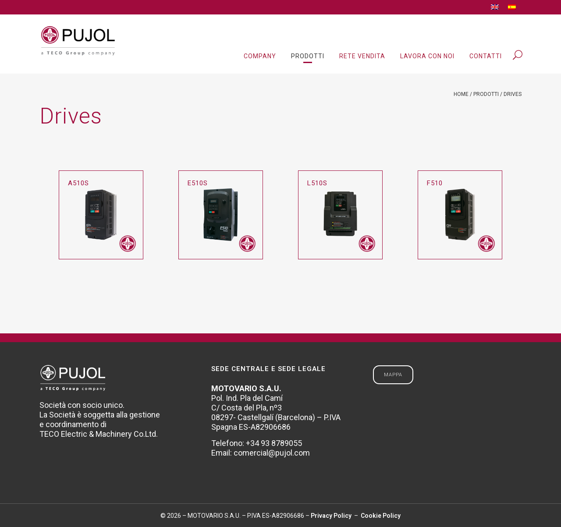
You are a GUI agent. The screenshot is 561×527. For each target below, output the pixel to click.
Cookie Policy (380, 515)
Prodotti (486, 94)
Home (461, 94)
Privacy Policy (332, 515)
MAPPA (393, 375)
